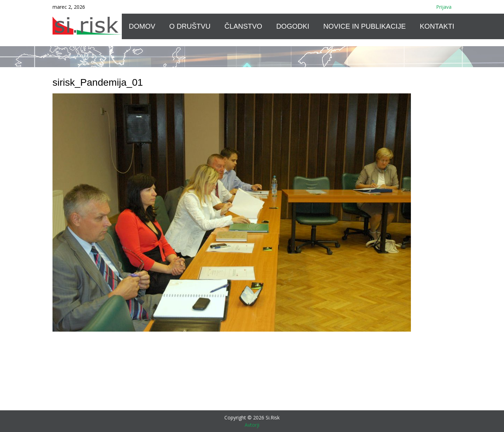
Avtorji (252, 425)
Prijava (443, 6)
